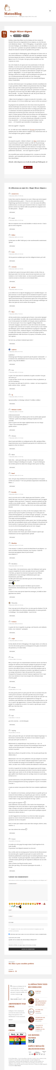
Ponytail (38, 991)
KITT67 (13, 287)
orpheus (13, 349)
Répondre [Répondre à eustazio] (12, 281)
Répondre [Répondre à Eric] (12, 389)
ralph (13, 638)
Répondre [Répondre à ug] (12, 403)
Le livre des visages (39, 1010)
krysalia (13, 492)
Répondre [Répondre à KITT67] (12, 306)
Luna (13, 252)
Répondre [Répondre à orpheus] (12, 364)
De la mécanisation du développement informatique (40, 1002)
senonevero (15, 194)
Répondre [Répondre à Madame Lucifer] (12, 430)
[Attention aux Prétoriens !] (31, 1020)
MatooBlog (13, 13)
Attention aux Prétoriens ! (40, 1018)
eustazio (13, 267)
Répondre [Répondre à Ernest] (12, 871)
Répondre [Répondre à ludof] (12, 229)
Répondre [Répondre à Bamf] (12, 486)
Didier (13, 235)
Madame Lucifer (16, 409)
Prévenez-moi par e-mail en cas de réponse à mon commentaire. (28, 934)
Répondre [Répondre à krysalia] (12, 537)
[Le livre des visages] (31, 1012)
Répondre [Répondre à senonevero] (12, 212)
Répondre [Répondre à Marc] (12, 343)
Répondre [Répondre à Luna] (12, 261)
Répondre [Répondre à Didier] (12, 246)
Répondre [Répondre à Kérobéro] (12, 597)
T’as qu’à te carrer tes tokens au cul (40, 1027)
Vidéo (25, 36)
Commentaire (13, 883)
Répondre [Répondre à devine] (12, 709)
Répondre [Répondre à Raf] (12, 724)
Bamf (13, 473)
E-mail (11, 916)
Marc (35, 141)
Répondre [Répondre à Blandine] (12, 558)
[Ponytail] (31, 993)
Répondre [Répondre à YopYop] (12, 833)
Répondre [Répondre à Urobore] (12, 632)
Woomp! (32, 129)
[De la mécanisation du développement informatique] (31, 1001)
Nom (10, 910)
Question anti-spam (14, 937)
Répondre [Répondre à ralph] (12, 651)
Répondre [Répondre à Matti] (12, 467)
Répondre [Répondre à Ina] (12, 681)
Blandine (14, 543)
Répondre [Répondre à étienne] (12, 448)
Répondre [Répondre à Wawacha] (12, 616)
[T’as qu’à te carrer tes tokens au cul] (31, 1027)
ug (12, 394)
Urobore (14, 621)
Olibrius (16, 36)
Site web (11, 922)
